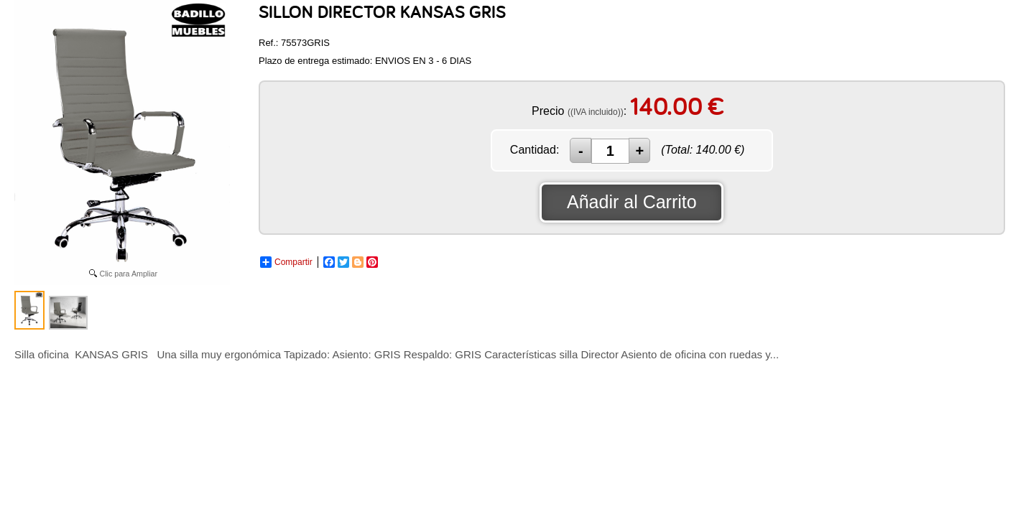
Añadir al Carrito (632, 202)
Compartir (286, 262)
